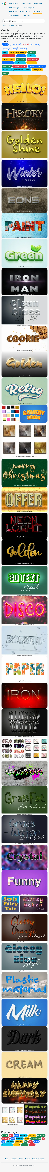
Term (21, 1159)
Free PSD (26, 16)
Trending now (15, 44)
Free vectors (13, 3)
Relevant (6, 48)
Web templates (29, 7)
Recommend (35, 44)
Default (5, 44)
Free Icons (13, 11)
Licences (14, 1159)
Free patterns (14, 16)
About (34, 1159)
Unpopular (23, 48)
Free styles (38, 11)
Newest (25, 44)
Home (4, 26)
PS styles (12, 26)
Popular (14, 48)
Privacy (27, 1159)
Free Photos (26, 3)
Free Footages (14, 7)
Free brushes (25, 11)
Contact (41, 1159)
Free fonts (38, 3)
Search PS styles (10, 21)
